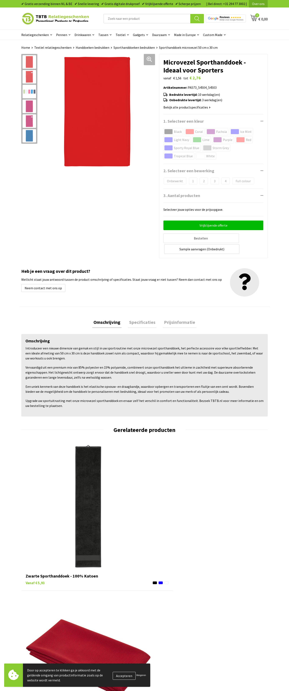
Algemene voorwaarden (228, 613)
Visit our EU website (225, 619)
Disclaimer (218, 607)
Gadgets (139, 35)
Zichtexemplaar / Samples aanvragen (115, 613)
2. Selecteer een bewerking (188, 170)
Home (25, 47)
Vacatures (218, 581)
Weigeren (141, 675)
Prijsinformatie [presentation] (177, 311)
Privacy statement (224, 600)
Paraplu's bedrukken (164, 613)
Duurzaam (159, 35)
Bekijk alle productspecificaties (187, 107)
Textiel (121, 35)
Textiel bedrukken (162, 607)
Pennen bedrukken (163, 575)
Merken (155, 619)
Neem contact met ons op (43, 276)
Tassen (103, 35)
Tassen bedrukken (162, 581)
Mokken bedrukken (163, 600)
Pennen (61, 35)
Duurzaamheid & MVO (104, 619)
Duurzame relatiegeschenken (171, 588)
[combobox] (147, 18)
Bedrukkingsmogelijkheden (108, 594)
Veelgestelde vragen (103, 575)
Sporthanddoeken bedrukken (134, 47)
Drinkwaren (82, 35)
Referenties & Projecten (228, 594)
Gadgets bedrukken (163, 594)
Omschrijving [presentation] (109, 311)
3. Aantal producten (181, 195)
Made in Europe (185, 35)
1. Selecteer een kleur (183, 121)
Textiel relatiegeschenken (53, 47)
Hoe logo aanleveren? (104, 607)
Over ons (258, 4)
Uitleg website (99, 588)
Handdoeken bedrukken (92, 47)
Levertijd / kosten (101, 581)
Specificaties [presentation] (142, 311)
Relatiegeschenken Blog (228, 588)
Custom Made (212, 35)
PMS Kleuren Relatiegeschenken (112, 600)
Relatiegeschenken (35, 35)
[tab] (109, 311)
